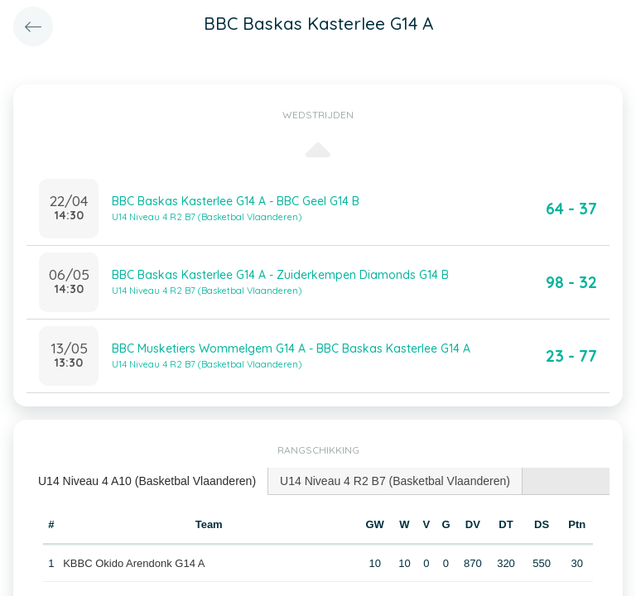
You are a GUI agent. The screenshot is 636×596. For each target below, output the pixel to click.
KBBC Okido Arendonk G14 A (134, 563)
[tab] (147, 481)
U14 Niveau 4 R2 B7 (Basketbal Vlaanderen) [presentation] (395, 481)
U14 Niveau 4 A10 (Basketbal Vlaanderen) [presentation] (147, 481)
